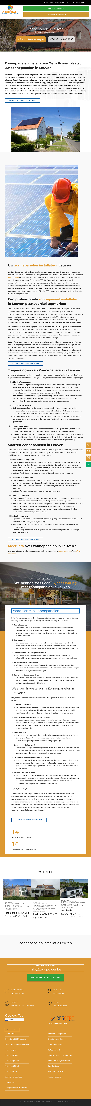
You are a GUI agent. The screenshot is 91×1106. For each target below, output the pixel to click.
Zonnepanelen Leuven (48, 30)
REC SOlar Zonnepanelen (44, 906)
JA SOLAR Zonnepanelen (72, 904)
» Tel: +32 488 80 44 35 (61, 37)
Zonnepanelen (11, 908)
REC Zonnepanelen (55, 1048)
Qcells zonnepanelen (55, 1043)
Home (37, 30)
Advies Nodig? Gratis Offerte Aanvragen (56, 2)
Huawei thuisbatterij (55, 1075)
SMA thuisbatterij (54, 1064)
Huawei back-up (12, 903)
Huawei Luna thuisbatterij (17, 905)
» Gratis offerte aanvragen (31, 37)
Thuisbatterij (11, 906)
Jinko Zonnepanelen (55, 1037)
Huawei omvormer (41, 905)
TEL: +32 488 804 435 (78, 2)
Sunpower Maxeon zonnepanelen (60, 1053)
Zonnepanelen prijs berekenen (59, 1059)
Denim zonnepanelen (14, 902)
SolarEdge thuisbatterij (56, 1070)
